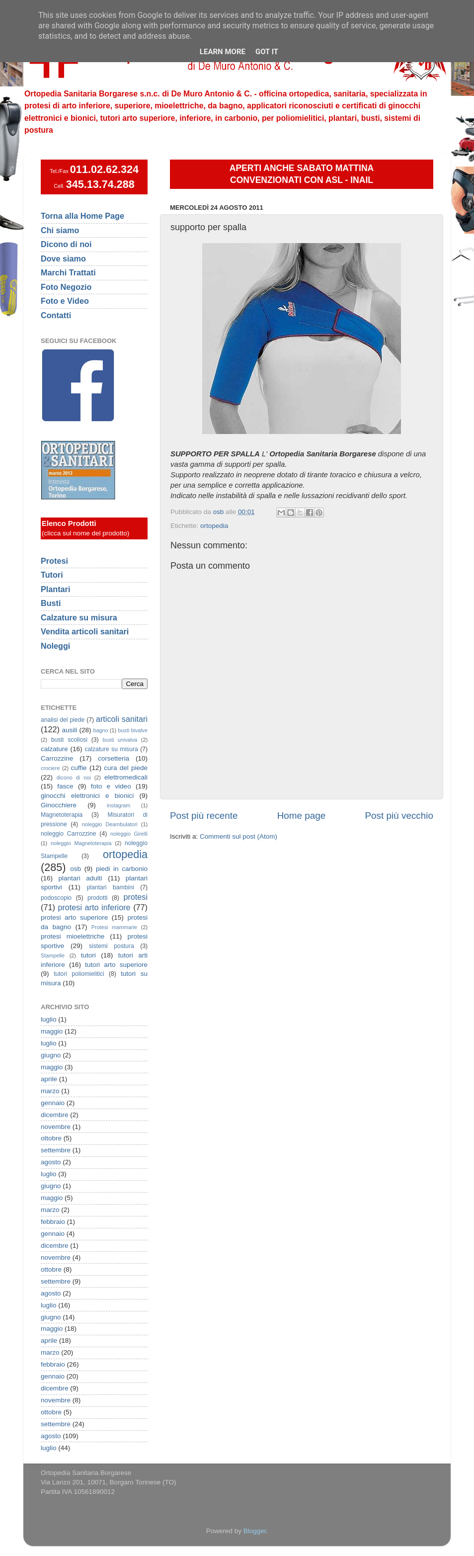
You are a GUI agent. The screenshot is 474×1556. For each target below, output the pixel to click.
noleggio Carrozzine (68, 833)
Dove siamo (63, 258)
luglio (49, 1019)
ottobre (51, 1138)
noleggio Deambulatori (110, 824)
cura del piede (126, 768)
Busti (51, 603)
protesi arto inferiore (94, 907)
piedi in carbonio (122, 868)
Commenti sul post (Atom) (238, 836)
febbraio (53, 1221)
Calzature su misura (79, 617)
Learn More (222, 51)
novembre (56, 1126)
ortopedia (214, 525)
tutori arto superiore (116, 964)
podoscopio (56, 897)
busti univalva (120, 740)
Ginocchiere (59, 805)
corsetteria (113, 758)
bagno (100, 730)
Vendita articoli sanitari (85, 631)
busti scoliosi (69, 739)
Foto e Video (65, 300)
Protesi (54, 560)
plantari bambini (110, 887)
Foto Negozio (66, 286)
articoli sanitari (122, 718)
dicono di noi (74, 777)
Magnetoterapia (61, 814)
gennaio (53, 1103)
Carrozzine (57, 758)
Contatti (56, 315)
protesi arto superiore (74, 917)
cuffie (79, 768)
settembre (56, 1150)
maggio (52, 1031)
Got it (266, 51)
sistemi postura (111, 946)
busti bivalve (133, 730)
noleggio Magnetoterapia (81, 843)
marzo (50, 1091)
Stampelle (53, 955)
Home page (301, 815)
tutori (88, 955)
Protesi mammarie (114, 927)
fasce (65, 786)
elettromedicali (126, 777)
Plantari (55, 589)
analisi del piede (62, 719)
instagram (118, 805)
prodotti (97, 897)
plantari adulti (80, 878)
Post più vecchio (399, 815)
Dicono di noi (66, 244)
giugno (51, 1055)
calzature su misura (111, 749)
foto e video (111, 786)
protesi (135, 896)
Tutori (52, 574)
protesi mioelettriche (72, 936)
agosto (51, 1162)
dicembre (55, 1115)
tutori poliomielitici (79, 973)
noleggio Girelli (129, 834)
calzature (54, 749)
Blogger (254, 1531)
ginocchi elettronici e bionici (87, 795)
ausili (70, 730)
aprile (49, 1079)
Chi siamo (60, 230)
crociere (50, 768)
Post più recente (204, 815)
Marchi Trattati (68, 272)
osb (75, 868)
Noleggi (55, 645)
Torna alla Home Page (82, 215)
